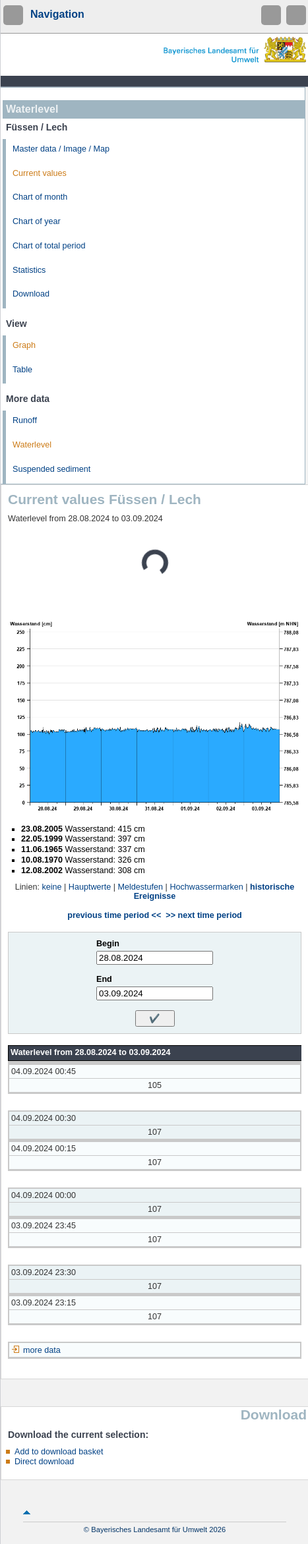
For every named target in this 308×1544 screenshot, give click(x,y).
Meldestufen (141, 887)
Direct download (44, 1461)
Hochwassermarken (206, 887)
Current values (40, 173)
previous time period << (114, 915)
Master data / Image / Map (61, 149)
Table (22, 369)
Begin (107, 943)
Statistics (29, 270)
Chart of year (37, 221)
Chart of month (40, 197)
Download (31, 294)
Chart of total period (49, 245)
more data (42, 1350)
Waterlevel (32, 444)
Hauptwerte (90, 887)
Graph (24, 345)
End (104, 979)
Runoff (25, 420)
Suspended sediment (51, 469)
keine (51, 887)
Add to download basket (59, 1451)
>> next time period (203, 915)
